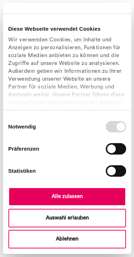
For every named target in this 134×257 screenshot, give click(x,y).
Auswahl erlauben (67, 218)
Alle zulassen (67, 196)
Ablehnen (67, 239)
